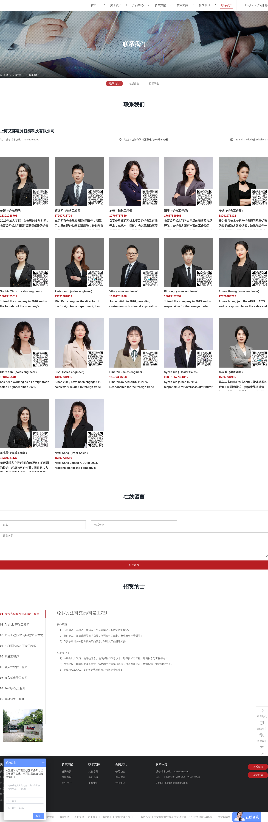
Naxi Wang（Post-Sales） (72, 452)
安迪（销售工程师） (231, 210)
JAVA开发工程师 (12, 688)
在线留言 (134, 83)
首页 (94, 5)
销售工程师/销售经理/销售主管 (21, 635)
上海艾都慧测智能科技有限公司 (168, 817)
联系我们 (227, 5)
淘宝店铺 (258, 775)
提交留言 (134, 565)
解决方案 (160, 5)
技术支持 (182, 5)
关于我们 (116, 5)
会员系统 (93, 777)
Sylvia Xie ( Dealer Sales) (181, 372)
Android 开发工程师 (14, 624)
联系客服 (258, 767)
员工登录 (93, 817)
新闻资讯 (204, 5)
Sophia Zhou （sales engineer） (21, 291)
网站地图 (65, 817)
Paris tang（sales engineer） (74, 291)
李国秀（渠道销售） (231, 372)
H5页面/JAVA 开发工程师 (18, 646)
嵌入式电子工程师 (13, 677)
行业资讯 (120, 783)
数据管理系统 (122, 817)
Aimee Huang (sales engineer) (239, 291)
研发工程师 (9, 656)
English (249, 5)
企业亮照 (79, 817)
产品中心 (138, 5)
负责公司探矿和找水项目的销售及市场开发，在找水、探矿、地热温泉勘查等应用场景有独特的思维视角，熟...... (133, 225)
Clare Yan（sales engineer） (19, 372)
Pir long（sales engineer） (182, 291)
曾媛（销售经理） (11, 210)
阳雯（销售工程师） (177, 210)
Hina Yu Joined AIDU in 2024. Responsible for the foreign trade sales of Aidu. (131, 387)
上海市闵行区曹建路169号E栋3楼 (150, 139)
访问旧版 (262, 5)
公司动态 (120, 771)
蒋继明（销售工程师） (69, 210)
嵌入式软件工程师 (13, 667)
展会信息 (120, 777)
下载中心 (93, 783)
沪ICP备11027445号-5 (202, 817)
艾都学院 (93, 771)
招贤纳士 (154, 83)
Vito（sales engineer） (124, 291)
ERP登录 (107, 817)
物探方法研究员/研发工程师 (19, 614)
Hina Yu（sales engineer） (127, 372)
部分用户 (67, 783)
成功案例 (67, 777)
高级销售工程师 (12, 699)
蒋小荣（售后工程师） (14, 452)
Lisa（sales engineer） (70, 372)
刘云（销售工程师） (122, 210)
